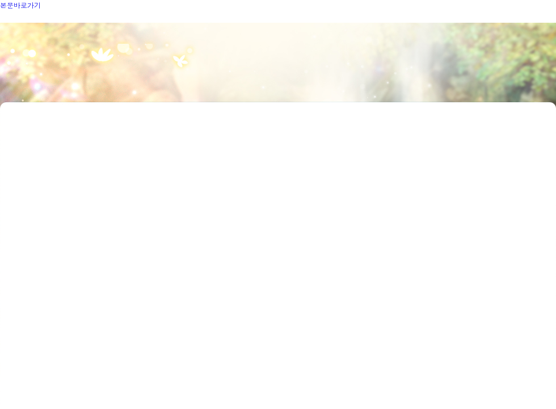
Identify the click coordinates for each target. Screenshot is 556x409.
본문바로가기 (20, 5)
